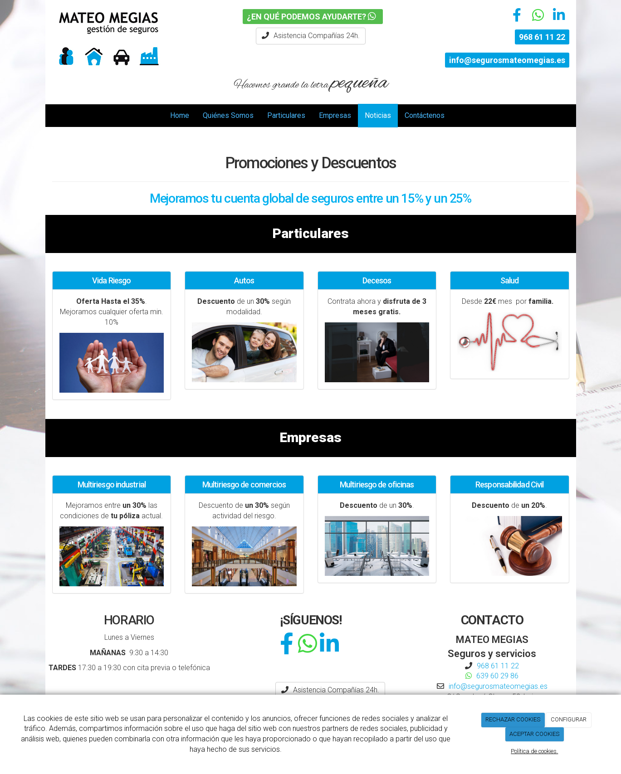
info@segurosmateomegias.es (507, 60)
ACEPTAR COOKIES (534, 733)
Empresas (335, 115)
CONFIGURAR (569, 719)
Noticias (378, 115)
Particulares (286, 115)
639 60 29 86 (497, 676)
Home (179, 115)
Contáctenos (425, 115)
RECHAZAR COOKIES (512, 719)
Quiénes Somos (228, 115)
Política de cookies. (534, 751)
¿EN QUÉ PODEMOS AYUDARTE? (313, 16)
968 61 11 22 (542, 37)
